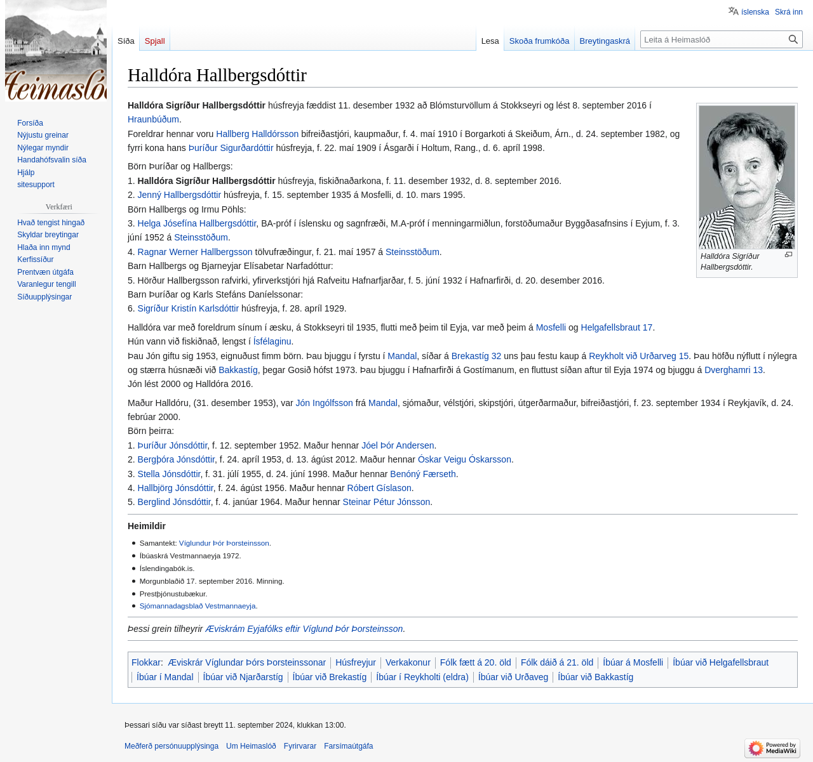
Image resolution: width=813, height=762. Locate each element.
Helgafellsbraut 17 (617, 327)
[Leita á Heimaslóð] (721, 39)
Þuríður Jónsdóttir (173, 445)
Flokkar (146, 662)
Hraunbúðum (153, 119)
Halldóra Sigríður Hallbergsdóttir (207, 181)
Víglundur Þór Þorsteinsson (224, 543)
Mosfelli (551, 327)
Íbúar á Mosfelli (633, 662)
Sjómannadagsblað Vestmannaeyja (198, 605)
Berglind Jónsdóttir (174, 502)
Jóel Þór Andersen (397, 445)
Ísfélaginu (272, 341)
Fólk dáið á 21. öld (557, 662)
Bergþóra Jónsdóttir (176, 459)
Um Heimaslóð (251, 746)
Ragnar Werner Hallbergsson (195, 252)
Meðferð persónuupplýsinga (171, 746)
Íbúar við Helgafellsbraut (721, 662)
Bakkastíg (237, 370)
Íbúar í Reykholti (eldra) (422, 677)
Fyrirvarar (300, 746)
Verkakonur (408, 662)
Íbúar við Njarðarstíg (243, 677)
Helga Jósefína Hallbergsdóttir (197, 223)
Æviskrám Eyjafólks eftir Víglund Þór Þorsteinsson (304, 629)
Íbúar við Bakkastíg (595, 677)
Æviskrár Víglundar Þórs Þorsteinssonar (247, 662)
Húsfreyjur (355, 662)
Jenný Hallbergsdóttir (180, 195)
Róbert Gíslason (379, 488)
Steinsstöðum (201, 237)
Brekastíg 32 (477, 356)
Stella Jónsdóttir (169, 474)
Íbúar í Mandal (165, 677)
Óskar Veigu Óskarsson (464, 459)
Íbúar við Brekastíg (330, 677)
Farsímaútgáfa (348, 746)
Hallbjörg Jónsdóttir (175, 488)
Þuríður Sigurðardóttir (231, 148)
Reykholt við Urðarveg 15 (639, 356)
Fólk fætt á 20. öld (475, 662)
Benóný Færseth (423, 474)
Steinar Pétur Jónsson (387, 502)
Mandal (402, 356)
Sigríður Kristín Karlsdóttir (188, 308)
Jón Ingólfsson (324, 403)
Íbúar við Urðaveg (513, 677)
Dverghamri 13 (733, 370)
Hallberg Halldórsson (257, 134)
